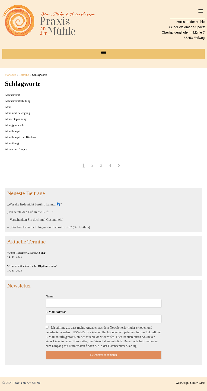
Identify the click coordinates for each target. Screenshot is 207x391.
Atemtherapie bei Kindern (20, 137)
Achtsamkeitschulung (17, 101)
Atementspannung (15, 119)
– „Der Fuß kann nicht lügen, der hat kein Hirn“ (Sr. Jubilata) (48, 227)
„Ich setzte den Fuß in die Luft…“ (30, 212)
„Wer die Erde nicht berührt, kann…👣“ (34, 204)
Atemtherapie (13, 131)
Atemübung (12, 143)
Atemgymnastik (14, 125)
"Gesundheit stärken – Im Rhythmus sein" (32, 266)
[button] (201, 11)
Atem (8, 107)
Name (49, 296)
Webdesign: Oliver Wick (190, 383)
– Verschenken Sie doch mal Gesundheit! (35, 219)
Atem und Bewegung (17, 113)
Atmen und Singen (16, 149)
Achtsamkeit (12, 95)
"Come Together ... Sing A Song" (26, 252)
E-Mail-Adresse (56, 312)
